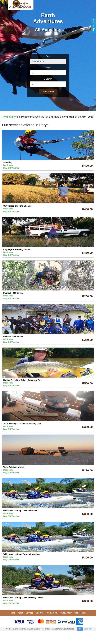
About (20, 613)
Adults (48, 67)
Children (48, 79)
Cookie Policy (80, 613)
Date (48, 56)
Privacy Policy (66, 613)
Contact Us (52, 613)
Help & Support (94, 25)
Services (29, 613)
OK (80, 629)
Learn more (88, 629)
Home (12, 613)
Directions (40, 613)
